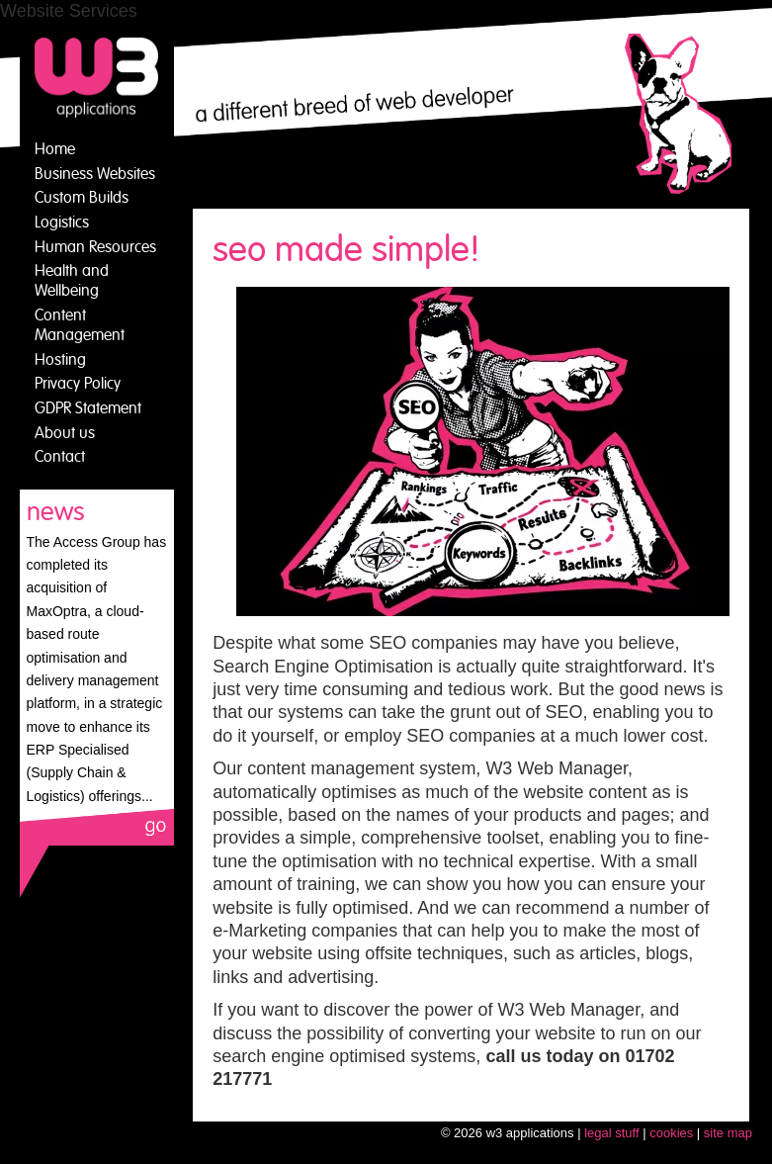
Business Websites (95, 174)
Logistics (62, 222)
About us (65, 433)
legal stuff (611, 1132)
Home (55, 149)
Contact (60, 457)
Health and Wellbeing (72, 281)
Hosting (60, 360)
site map (728, 1132)
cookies (671, 1132)
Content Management (80, 325)
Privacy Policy (78, 384)
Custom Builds (82, 198)
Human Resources (95, 247)
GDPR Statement (88, 408)
